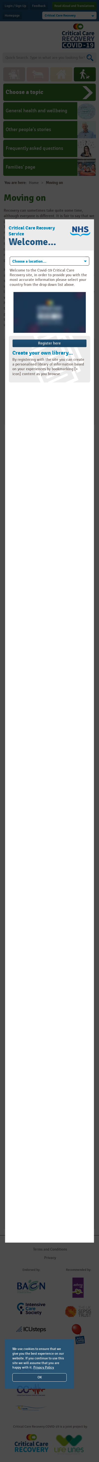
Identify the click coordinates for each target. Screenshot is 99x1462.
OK (40, 1377)
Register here (49, 343)
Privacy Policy (43, 1367)
